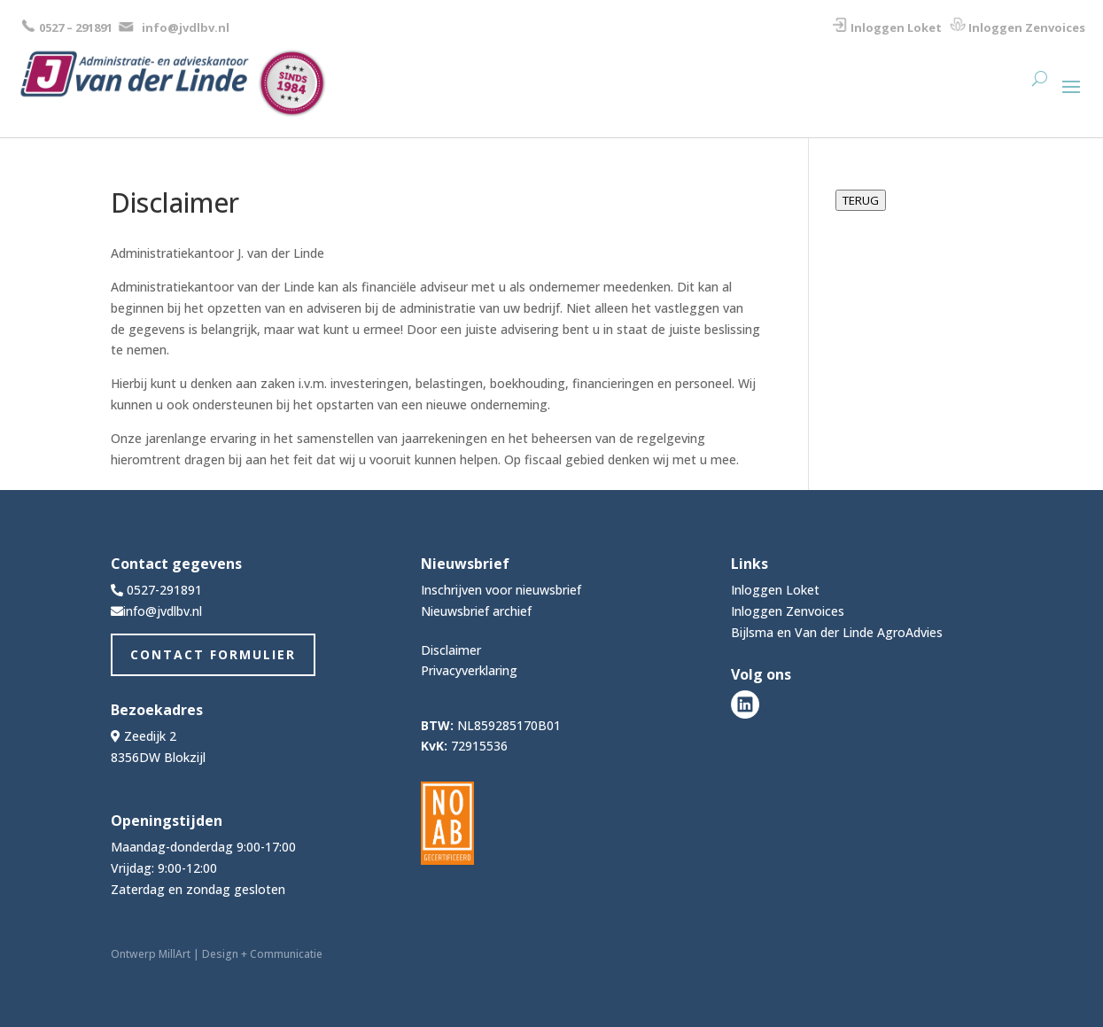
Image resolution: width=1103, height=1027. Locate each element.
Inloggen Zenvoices (1026, 27)
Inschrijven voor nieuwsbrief (501, 589)
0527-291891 (164, 589)
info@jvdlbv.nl (185, 27)
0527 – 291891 (76, 27)
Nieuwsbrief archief (476, 611)
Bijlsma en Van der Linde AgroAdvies (837, 632)
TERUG (861, 200)
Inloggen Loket (896, 27)
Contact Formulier (213, 654)
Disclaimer (451, 650)
